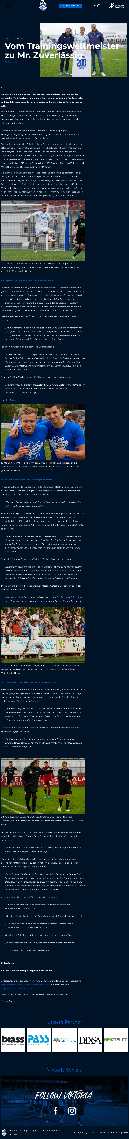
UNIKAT (92, 1132)
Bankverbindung (19, 1130)
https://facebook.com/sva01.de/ (17, 988)
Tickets (70, 6)
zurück (9, 1001)
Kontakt (14, 1134)
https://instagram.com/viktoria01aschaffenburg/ (25, 985)
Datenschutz (51, 1130)
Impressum (36, 1130)
